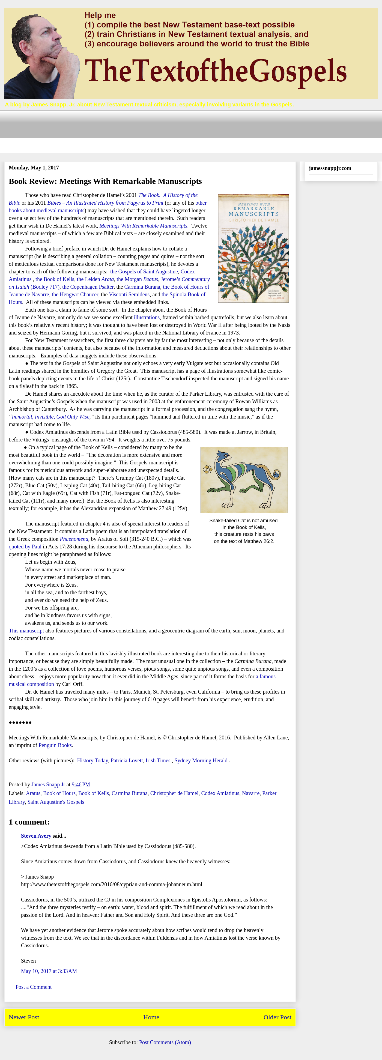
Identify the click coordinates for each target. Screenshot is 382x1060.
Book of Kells (93, 793)
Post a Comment (34, 987)
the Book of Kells (54, 279)
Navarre (250, 793)
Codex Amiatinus (220, 793)
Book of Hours (59, 793)
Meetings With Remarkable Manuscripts (143, 226)
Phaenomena (74, 539)
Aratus (33, 793)
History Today (92, 760)
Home (151, 1017)
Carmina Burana (142, 287)
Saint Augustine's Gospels (56, 802)
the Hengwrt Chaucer (75, 294)
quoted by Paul (25, 547)
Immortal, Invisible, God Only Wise (50, 417)
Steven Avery (36, 836)
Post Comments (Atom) (165, 1042)
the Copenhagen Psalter (88, 287)
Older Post (277, 1017)
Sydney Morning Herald (200, 760)
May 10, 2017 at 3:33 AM (49, 971)
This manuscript (26, 631)
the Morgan (137, 279)
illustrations (147, 317)
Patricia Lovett (127, 760)
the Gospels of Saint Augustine (144, 271)
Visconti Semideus (129, 294)
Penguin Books (55, 745)
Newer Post (24, 1017)
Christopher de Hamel (174, 793)
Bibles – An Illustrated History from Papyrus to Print (105, 203)
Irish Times (158, 760)
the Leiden (95, 279)
